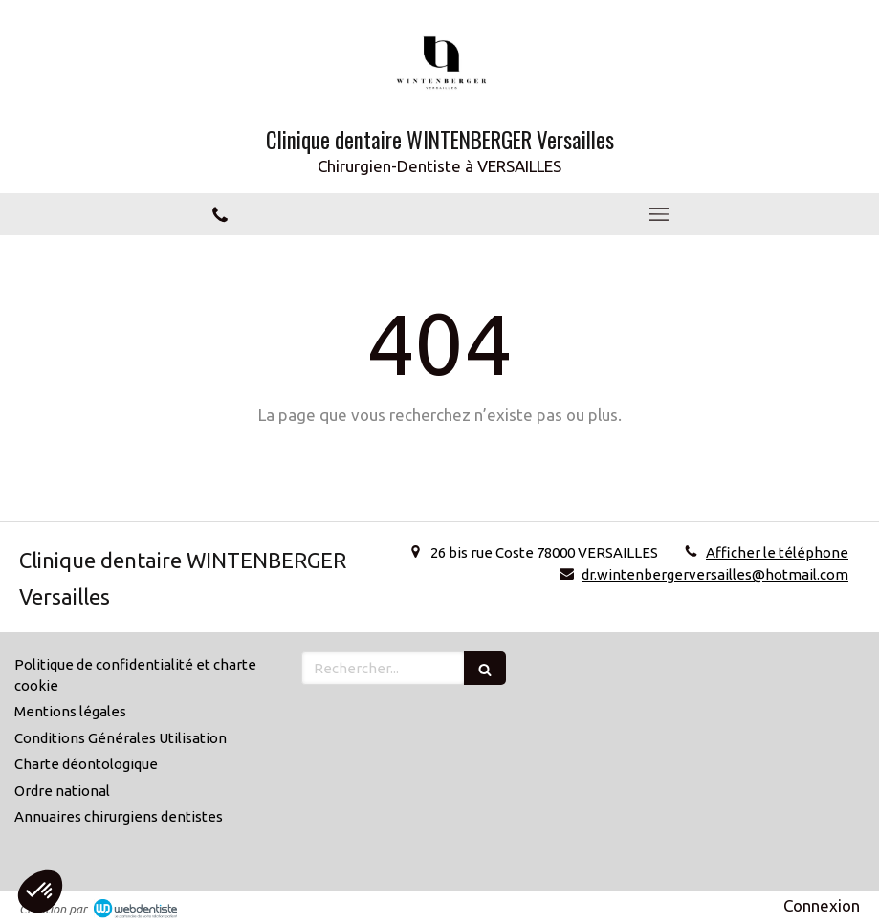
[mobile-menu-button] (660, 214)
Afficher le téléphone (777, 552)
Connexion (821, 905)
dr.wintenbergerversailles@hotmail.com (715, 574)
